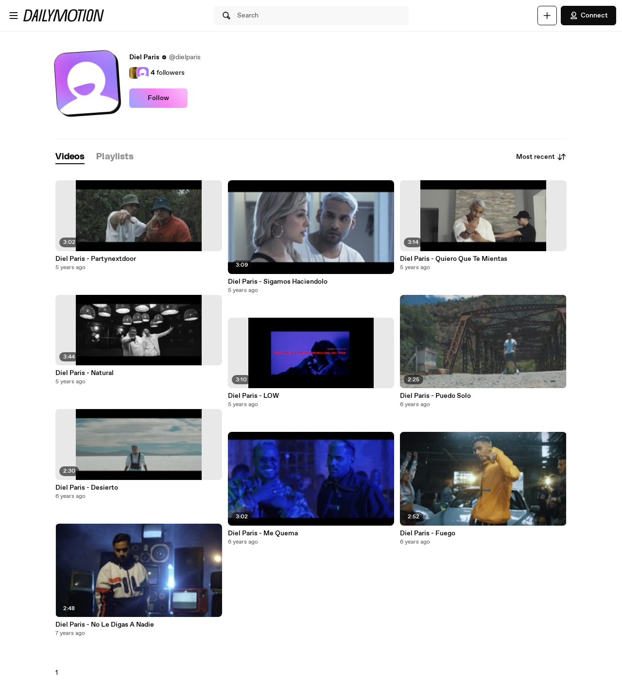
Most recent (541, 157)
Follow (158, 98)
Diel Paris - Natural (84, 373)
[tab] (70, 157)
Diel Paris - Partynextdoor (95, 259)
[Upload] (547, 15)
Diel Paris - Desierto (86, 488)
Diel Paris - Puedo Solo (435, 396)
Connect (588, 15)
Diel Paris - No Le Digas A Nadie (104, 625)
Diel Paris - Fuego (427, 533)
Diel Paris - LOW (253, 396)
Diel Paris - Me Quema (263, 533)
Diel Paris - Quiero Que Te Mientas (453, 259)
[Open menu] (13, 15)
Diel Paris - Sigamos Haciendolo (278, 282)
